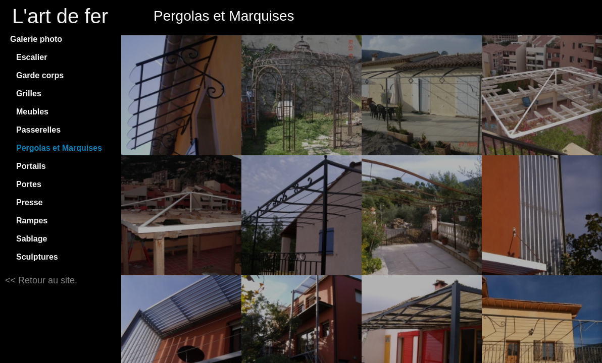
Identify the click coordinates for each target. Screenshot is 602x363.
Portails (31, 166)
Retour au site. (46, 280)
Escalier (31, 57)
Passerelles (38, 130)
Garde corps (40, 75)
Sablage (31, 238)
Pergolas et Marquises (59, 148)
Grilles (28, 93)
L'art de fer (60, 16)
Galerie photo (36, 39)
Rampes (31, 220)
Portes (28, 184)
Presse (29, 202)
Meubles (32, 111)
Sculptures (37, 257)
